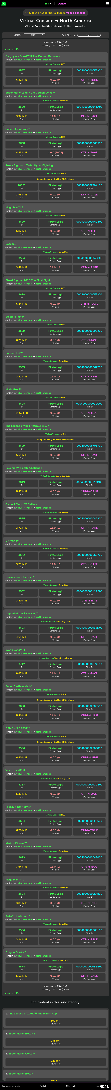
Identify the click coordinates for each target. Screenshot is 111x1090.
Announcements (10, 1086)
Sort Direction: (69, 35)
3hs (47, 3)
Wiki (43, 1086)
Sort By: (17, 34)
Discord (70, 1086)
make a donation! (76, 13)
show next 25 (12, 49)
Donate (62, 3)
